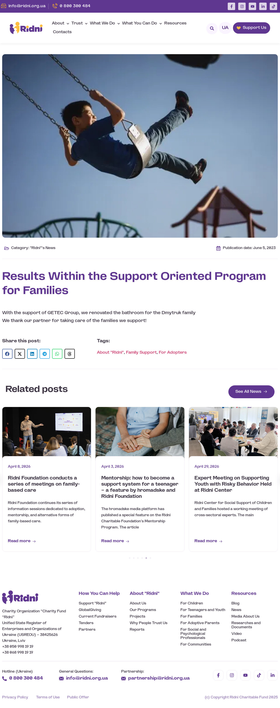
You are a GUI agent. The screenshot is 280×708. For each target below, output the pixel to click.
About (60, 23)
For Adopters (173, 353)
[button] (7, 354)
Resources (175, 23)
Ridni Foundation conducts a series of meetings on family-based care (44, 484)
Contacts (62, 32)
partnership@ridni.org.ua (159, 678)
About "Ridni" (110, 353)
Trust (79, 23)
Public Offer (78, 697)
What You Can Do (142, 23)
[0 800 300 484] (4, 678)
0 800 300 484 (26, 678)
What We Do (105, 23)
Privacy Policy (15, 697)
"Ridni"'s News (42, 248)
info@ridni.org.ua (87, 678)
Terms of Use (48, 697)
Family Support (141, 353)
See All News (248, 392)
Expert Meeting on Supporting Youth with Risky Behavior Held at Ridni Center (232, 484)
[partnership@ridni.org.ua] (123, 678)
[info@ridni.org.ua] (61, 678)
